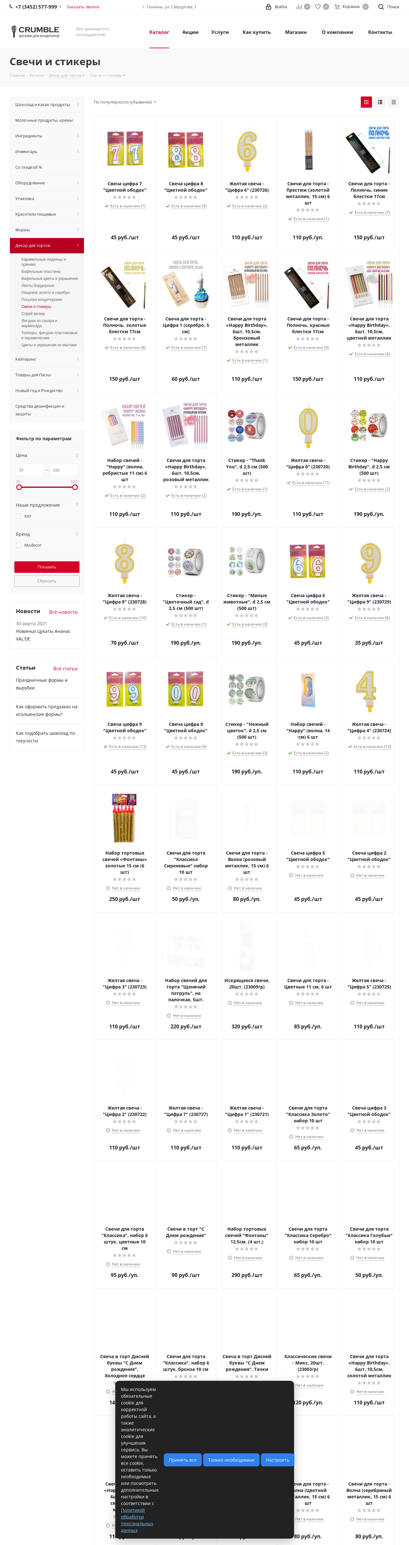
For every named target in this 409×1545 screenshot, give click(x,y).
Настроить (277, 1460)
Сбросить (47, 581)
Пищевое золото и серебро (45, 292)
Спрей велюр (33, 313)
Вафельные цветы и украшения (49, 278)
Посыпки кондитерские (41, 299)
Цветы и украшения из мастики (49, 345)
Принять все (183, 1460)
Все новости (63, 612)
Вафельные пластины (41, 271)
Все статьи (65, 668)
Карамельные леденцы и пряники (43, 262)
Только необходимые (231, 1460)
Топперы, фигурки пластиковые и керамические (49, 335)
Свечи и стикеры (36, 306)
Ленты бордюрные (37, 285)
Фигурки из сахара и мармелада (39, 323)
